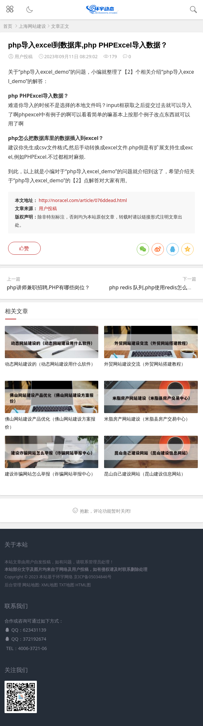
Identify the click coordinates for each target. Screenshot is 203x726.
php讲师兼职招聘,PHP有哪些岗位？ (48, 287)
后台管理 (13, 585)
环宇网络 (64, 577)
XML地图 (49, 585)
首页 (7, 26)
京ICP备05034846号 (92, 577)
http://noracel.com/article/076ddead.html (83, 200)
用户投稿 (48, 208)
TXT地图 (66, 585)
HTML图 (83, 585)
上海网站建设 (32, 26)
